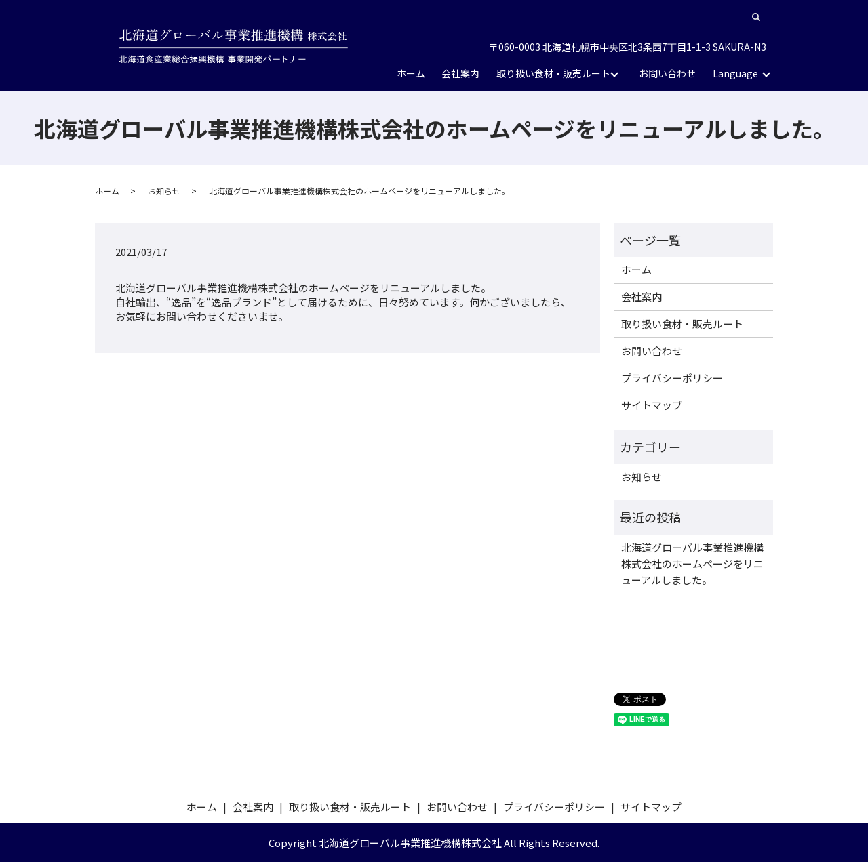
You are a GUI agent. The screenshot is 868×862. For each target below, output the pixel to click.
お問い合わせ (667, 73)
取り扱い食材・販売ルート (553, 73)
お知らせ (164, 191)
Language (735, 73)
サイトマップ (651, 405)
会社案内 (460, 73)
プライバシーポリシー (672, 378)
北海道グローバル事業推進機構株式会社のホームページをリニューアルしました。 (692, 563)
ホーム (411, 73)
